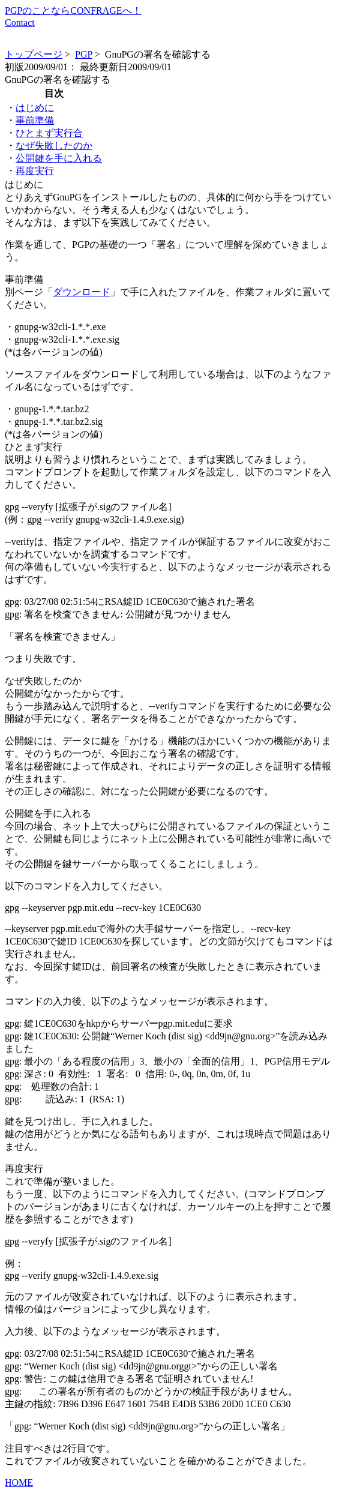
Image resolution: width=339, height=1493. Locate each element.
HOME (19, 1482)
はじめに (35, 108)
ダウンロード (81, 292)
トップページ (33, 54)
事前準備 (35, 120)
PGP (83, 54)
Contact (20, 22)
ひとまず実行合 (49, 133)
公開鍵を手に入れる (59, 158)
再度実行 (35, 171)
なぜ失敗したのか (54, 145)
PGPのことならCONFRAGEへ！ (73, 10)
